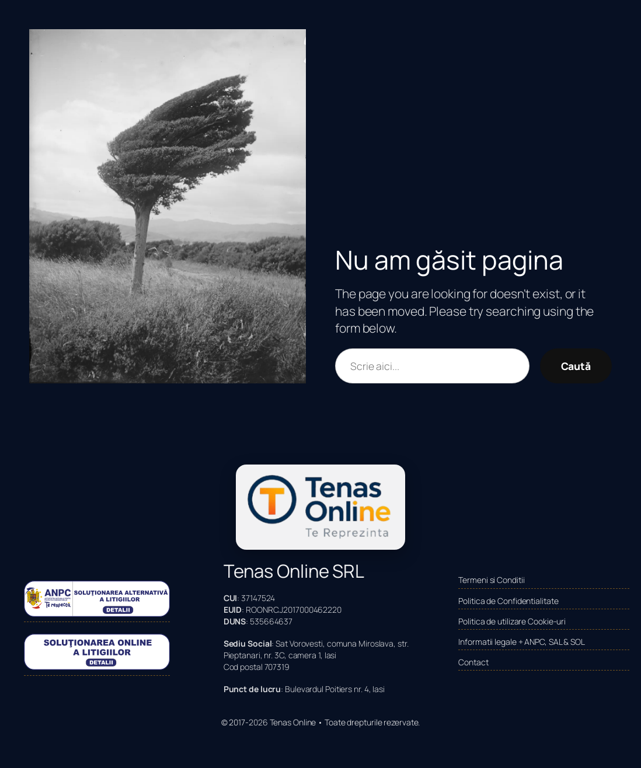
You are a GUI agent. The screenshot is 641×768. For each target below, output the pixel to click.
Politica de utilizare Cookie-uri (512, 621)
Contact (473, 662)
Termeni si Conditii (491, 579)
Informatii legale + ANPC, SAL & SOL (521, 641)
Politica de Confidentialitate (508, 600)
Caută (576, 366)
